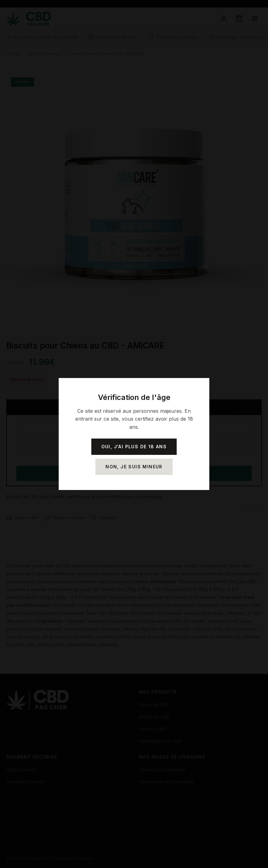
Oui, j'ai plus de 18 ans (134, 446)
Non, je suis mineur (134, 466)
